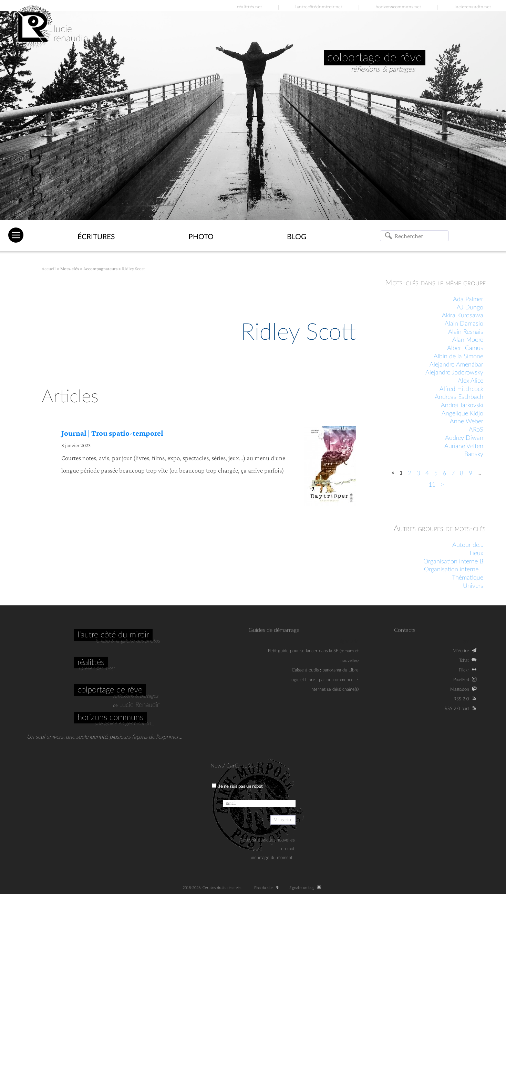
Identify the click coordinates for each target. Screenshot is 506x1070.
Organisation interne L (453, 569)
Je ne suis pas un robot (237, 786)
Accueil (49, 268)
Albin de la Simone (458, 356)
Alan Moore (467, 340)
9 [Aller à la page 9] (470, 473)
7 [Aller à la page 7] (453, 473)
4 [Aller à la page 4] (427, 473)
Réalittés (91, 662)
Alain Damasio (464, 324)
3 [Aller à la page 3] (418, 473)
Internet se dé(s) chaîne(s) (334, 689)
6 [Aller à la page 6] (444, 473)
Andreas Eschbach (459, 397)
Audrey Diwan (464, 438)
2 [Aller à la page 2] (409, 473)
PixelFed (461, 679)
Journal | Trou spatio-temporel (112, 433)
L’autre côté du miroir (113, 635)
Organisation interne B (453, 562)
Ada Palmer (468, 299)
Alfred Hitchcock (461, 389)
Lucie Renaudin (140, 705)
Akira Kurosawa (462, 315)
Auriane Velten (463, 446)
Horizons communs (110, 717)
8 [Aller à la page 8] (461, 473)
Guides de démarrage (274, 630)
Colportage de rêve (110, 690)
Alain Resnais (465, 332)
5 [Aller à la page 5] (435, 473)
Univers (473, 586)
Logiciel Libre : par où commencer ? (324, 679)
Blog (296, 237)
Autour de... (467, 545)
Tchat (464, 660)
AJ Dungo (470, 308)
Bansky (473, 454)
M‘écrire (461, 650)
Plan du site (268, 888)
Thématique (467, 578)
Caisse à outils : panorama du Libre (325, 670)
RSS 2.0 (461, 699)
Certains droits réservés (224, 888)
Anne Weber (466, 422)
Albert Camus (465, 348)
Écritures (96, 237)
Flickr (464, 670)
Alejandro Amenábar (456, 365)
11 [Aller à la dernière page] (431, 485)
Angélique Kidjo (462, 414)
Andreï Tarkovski (462, 405)
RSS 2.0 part (457, 708)
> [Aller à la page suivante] (442, 485)
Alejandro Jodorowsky (454, 373)
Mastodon (459, 689)
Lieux (476, 553)
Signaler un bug (306, 888)
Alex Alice (470, 381)
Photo (201, 237)
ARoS (476, 430)
